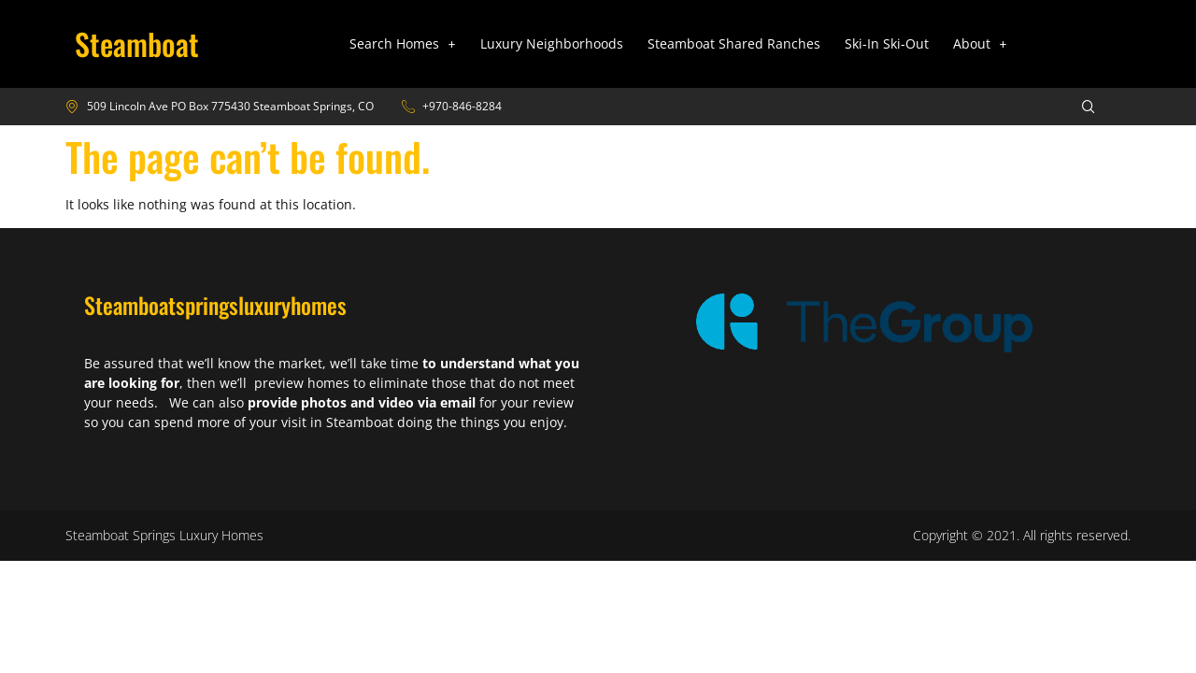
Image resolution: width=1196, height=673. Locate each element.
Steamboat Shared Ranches (734, 43)
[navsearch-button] (1076, 106)
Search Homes (402, 43)
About (980, 43)
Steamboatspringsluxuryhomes (215, 305)
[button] (402, 44)
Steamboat (137, 43)
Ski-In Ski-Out (887, 43)
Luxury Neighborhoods (551, 43)
